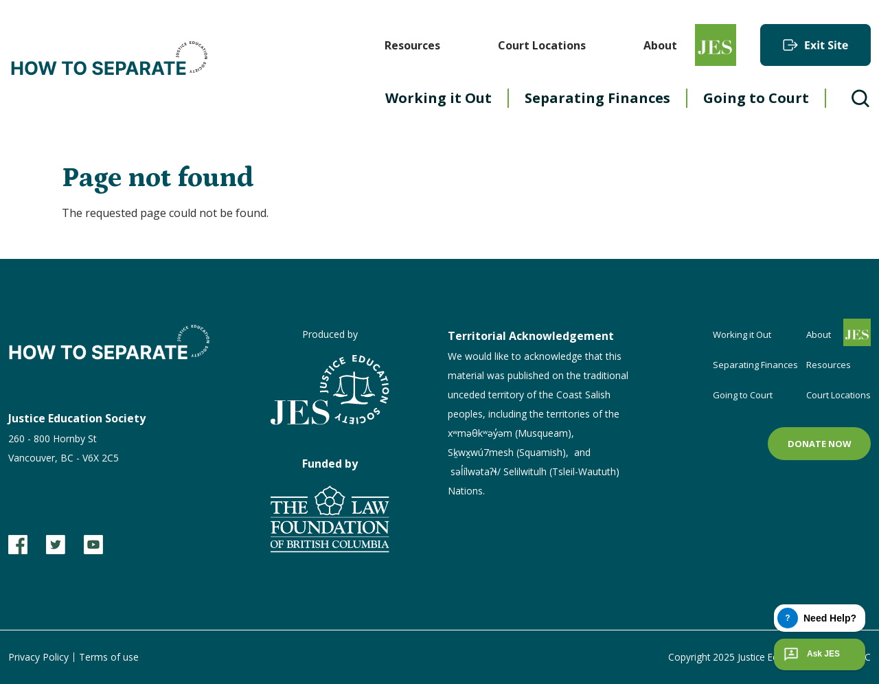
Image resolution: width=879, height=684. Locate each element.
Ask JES (810, 654)
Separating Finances (597, 98)
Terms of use (109, 657)
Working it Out (438, 98)
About (660, 45)
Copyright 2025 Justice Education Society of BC (766, 656)
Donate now (820, 443)
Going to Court (756, 98)
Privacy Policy (38, 657)
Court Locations (542, 45)
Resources (412, 45)
